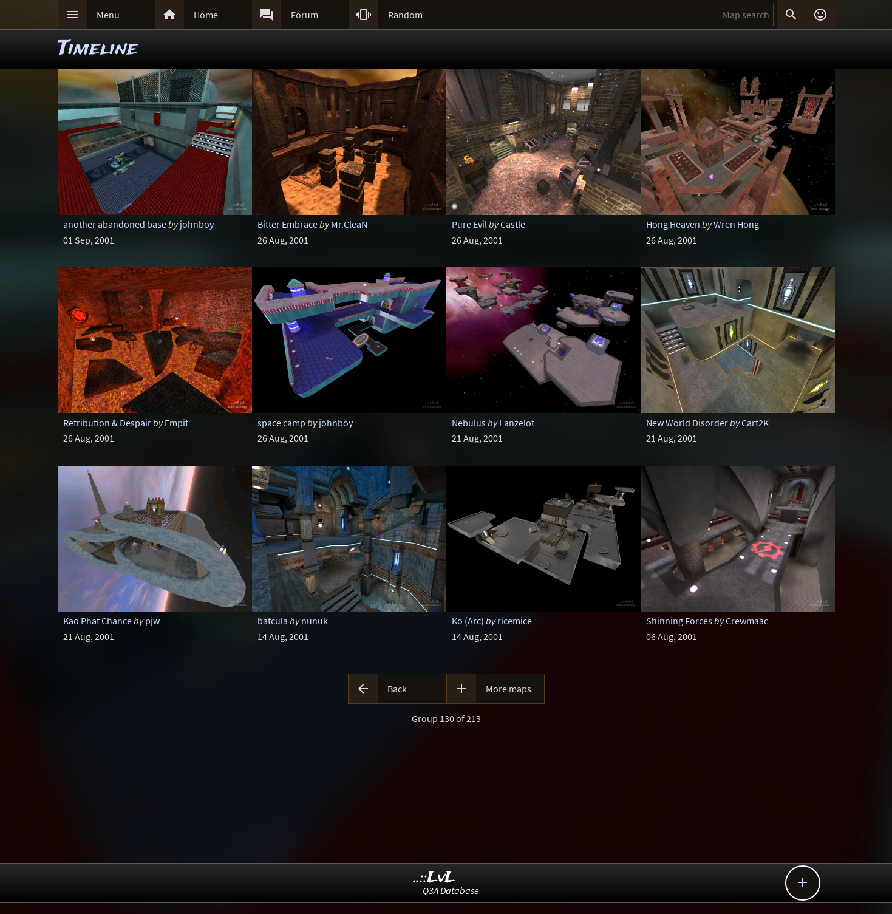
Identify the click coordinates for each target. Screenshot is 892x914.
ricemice (514, 621)
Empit (176, 423)
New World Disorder (687, 423)
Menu (108, 15)
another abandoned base (114, 224)
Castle (512, 224)
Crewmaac (747, 621)
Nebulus (469, 423)
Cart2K (755, 423)
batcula (272, 621)
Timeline (98, 49)
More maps (508, 689)
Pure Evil (469, 224)
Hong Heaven (673, 224)
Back (397, 689)
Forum (304, 15)
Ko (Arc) (468, 621)
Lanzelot (516, 423)
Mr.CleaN (349, 224)
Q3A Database (451, 890)
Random (405, 15)
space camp (281, 423)
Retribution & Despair (107, 423)
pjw (152, 621)
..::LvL (434, 877)
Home (206, 15)
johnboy (197, 224)
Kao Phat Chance (97, 621)
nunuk (314, 621)
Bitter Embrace (287, 224)
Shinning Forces (679, 621)
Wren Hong (736, 224)
